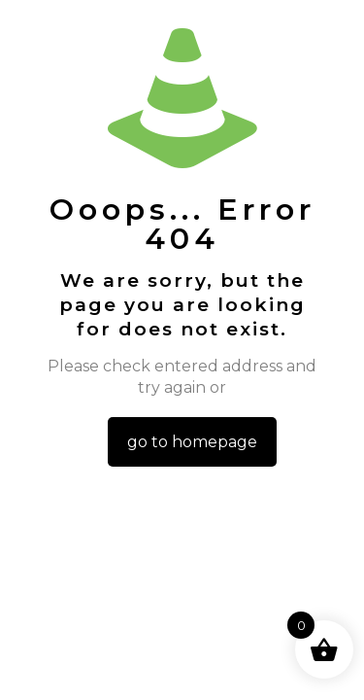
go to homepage (192, 442)
